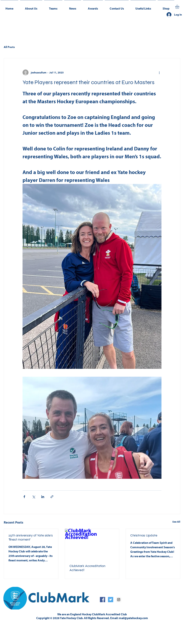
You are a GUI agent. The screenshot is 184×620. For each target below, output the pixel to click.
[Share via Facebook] (24, 496)
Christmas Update (143, 535)
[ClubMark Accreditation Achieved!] (92, 544)
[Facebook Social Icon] (102, 599)
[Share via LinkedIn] (42, 496)
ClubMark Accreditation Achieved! (87, 568)
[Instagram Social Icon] (118, 599)
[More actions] (159, 72)
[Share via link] (52, 496)
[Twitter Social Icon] (110, 599)
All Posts (9, 47)
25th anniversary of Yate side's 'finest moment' (30, 537)
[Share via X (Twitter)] (33, 496)
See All (176, 521)
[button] (53, 6)
